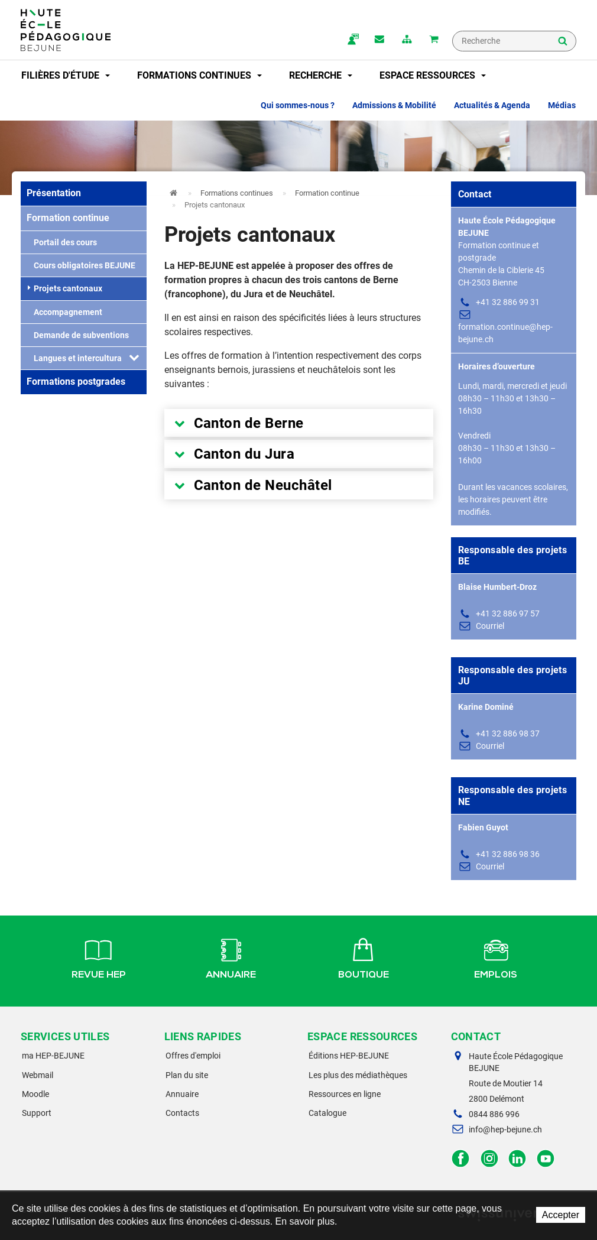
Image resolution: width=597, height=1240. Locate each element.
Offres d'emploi (193, 1055)
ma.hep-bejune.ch (352, 40)
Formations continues (236, 193)
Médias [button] (562, 105)
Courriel (490, 626)
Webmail (37, 1075)
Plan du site (187, 1075)
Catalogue (327, 1113)
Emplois (495, 957)
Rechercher (562, 42)
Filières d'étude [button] (65, 75)
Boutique (363, 957)
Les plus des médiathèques (358, 1075)
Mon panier (433, 40)
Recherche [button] (320, 75)
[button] (134, 358)
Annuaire (231, 957)
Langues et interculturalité (80, 358)
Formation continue (68, 217)
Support (36, 1113)
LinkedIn (517, 1158)
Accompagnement (64, 312)
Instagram (489, 1158)
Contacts (182, 1113)
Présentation (54, 193)
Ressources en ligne (345, 1094)
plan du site (406, 40)
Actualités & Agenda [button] (492, 105)
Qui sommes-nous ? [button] (298, 105)
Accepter (560, 1215)
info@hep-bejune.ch (505, 1129)
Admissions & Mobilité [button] (394, 105)
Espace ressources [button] (432, 75)
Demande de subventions (78, 335)
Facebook (461, 1158)
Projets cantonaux (65, 288)
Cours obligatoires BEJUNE (81, 265)
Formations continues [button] (199, 75)
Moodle (35, 1094)
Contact (379, 40)
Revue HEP (99, 957)
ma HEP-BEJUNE (53, 1055)
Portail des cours (62, 242)
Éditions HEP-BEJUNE (349, 1055)
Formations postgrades (76, 381)
